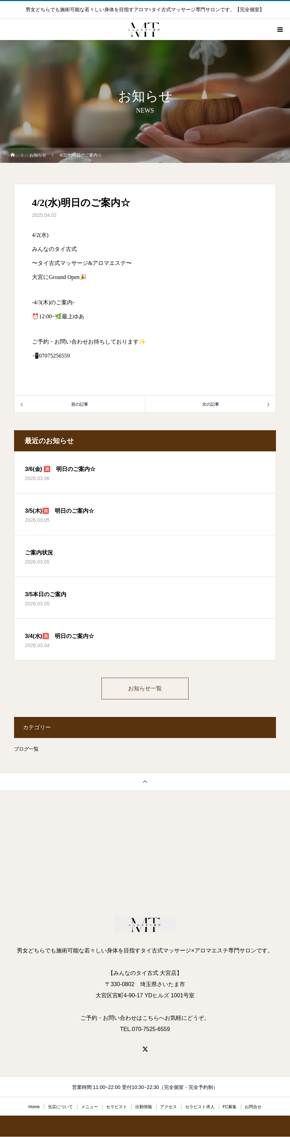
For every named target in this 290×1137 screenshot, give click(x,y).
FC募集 (230, 1107)
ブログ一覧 (26, 749)
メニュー (89, 1107)
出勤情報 (143, 1107)
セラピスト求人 (200, 1107)
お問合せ (253, 1107)
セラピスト (116, 1107)
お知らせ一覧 (145, 688)
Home (34, 1107)
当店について (60, 1107)
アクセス (168, 1107)
